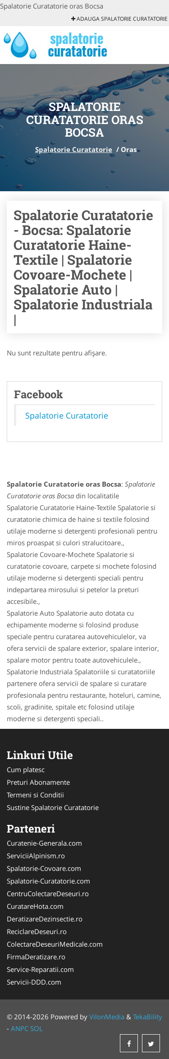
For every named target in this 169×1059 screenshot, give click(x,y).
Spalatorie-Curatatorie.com (48, 881)
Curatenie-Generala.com (44, 843)
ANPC (19, 1028)
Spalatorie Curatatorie (73, 149)
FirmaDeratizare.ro (36, 957)
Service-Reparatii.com (40, 969)
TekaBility (147, 1016)
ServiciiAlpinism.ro (36, 856)
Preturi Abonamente (38, 782)
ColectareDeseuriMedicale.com (55, 944)
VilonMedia (106, 1016)
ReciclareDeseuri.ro (37, 931)
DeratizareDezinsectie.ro (44, 919)
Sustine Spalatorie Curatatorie (53, 807)
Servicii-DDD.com (34, 982)
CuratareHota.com (35, 906)
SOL (36, 1028)
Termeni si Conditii (35, 795)
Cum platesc (26, 769)
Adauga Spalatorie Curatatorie (119, 19)
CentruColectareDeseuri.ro (48, 893)
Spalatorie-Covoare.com (44, 868)
